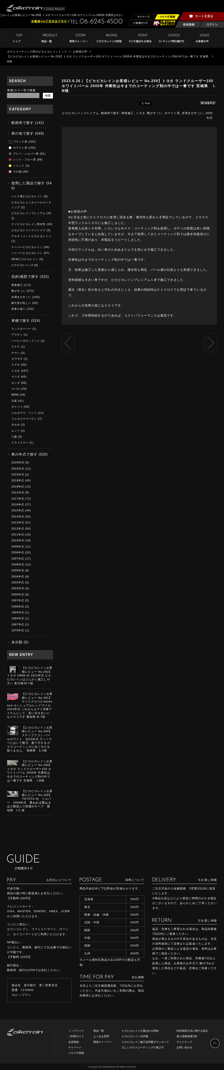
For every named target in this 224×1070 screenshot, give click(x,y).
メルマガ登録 (76, 1052)
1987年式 (17, 624)
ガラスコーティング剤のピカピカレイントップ (37, 51)
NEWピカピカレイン (24, 259)
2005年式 (17, 570)
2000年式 (17, 594)
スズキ (15, 364)
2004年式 (17, 576)
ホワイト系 (172, 113)
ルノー (15, 430)
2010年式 (17, 540)
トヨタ (140, 113)
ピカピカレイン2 (22, 265)
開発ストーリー (102, 1042)
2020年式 (17, 462)
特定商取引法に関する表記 (192, 1030)
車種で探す (20, 320)
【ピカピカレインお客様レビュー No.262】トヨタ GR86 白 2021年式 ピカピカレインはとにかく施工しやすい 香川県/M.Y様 (29, 675)
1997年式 (17, 600)
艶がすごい (154, 113)
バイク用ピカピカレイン (27, 196)
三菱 (14, 436)
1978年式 (17, 630)
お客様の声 (80, 51)
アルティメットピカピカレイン (31, 236)
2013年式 (17, 522)
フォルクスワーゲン (24, 418)
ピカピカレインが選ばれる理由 (140, 1030)
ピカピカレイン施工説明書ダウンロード (145, 1042)
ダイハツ (17, 406)
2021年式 (17, 492)
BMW (15, 394)
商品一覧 (98, 1030)
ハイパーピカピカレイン (27, 253)
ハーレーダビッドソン (25, 340)
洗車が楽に (18, 308)
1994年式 (17, 618)
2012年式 (17, 528)
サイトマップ (184, 1042)
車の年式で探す (24, 454)
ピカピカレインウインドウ (28, 230)
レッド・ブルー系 (24, 159)
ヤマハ (15, 352)
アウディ (17, 334)
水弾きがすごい (192, 113)
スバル (15, 388)
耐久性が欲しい (21, 302)
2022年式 (17, 468)
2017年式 (17, 498)
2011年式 (17, 534)
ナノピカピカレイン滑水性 (28, 224)
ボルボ (15, 424)
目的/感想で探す (25, 276)
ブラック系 (20, 141)
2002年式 (17, 588)
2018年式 (17, 480)
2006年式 (17, 564)
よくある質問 (101, 1036)
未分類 (17, 642)
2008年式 (17, 552)
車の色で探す (22, 133)
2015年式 (17, 510)
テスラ (15, 346)
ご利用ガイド (76, 1036)
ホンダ (15, 382)
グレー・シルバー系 (26, 153)
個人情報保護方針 (187, 1036)
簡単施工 (127, 113)
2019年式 (17, 486)
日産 (14, 400)
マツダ (15, 376)
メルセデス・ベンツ (24, 412)
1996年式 (17, 606)
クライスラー (19, 442)
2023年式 (17, 474)
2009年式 (17, 546)
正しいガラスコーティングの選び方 (143, 1047)
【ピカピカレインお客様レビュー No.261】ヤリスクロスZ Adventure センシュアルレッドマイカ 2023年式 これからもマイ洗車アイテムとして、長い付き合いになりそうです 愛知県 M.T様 (29, 705)
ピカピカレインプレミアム (80, 113)
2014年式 (17, 516)
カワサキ (17, 358)
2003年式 (17, 582)
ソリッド (18, 165)
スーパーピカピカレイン (27, 247)
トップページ (76, 1030)
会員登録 (73, 1042)
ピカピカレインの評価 (135, 1036)
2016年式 (17, 504)
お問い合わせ (184, 1047)
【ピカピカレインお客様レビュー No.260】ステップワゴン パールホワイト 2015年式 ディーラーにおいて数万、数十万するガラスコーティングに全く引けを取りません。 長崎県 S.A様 (29, 739)
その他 (17, 171)
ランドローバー (21, 328)
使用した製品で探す (28, 183)
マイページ (74, 1047)
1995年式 (17, 612)
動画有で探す (110, 113)
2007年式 (17, 558)
